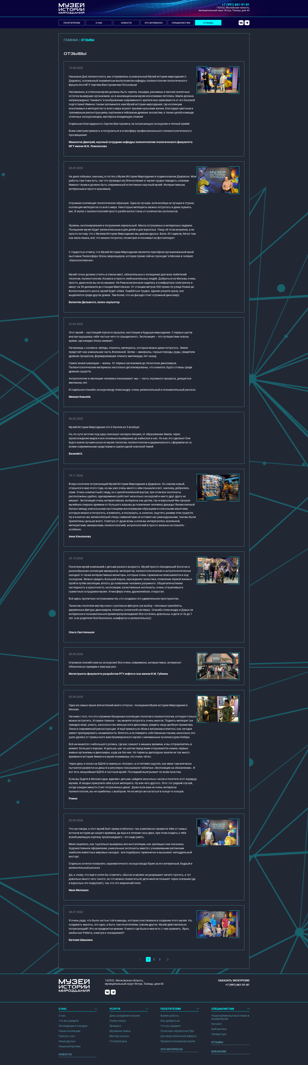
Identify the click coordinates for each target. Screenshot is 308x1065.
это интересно (154, 22)
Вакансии (218, 1051)
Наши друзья (67, 1041)
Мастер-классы (119, 1036)
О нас (62, 1015)
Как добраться (170, 1020)
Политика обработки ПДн (177, 1031)
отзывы (208, 22)
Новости (65, 1054)
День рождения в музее (124, 1015)
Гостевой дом (118, 1041)
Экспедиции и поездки (73, 1025)
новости (126, 22)
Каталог (216, 1023)
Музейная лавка (120, 1031)
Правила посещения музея (177, 1041)
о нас (99, 22)
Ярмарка (115, 1025)
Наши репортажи (70, 1046)
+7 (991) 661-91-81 (235, 4)
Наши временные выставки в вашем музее (230, 1017)
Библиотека (219, 1029)
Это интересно (171, 1049)
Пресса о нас (67, 1036)
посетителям (71, 22)
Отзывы (217, 1042)
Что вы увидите (69, 1020)
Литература (218, 1034)
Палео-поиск (117, 1020)
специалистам (181, 22)
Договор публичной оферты (178, 1036)
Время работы (169, 1015)
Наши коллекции (69, 1031)
